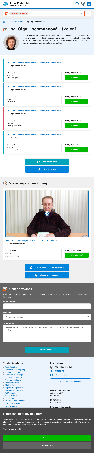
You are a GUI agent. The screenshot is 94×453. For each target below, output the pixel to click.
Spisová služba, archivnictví (15, 401)
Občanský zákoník (12, 383)
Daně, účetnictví (11, 367)
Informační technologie (14, 375)
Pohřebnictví (10, 393)
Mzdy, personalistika (13, 380)
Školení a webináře (16, 22)
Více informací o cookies (13, 429)
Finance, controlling (12, 372)
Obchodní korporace (13, 385)
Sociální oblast (11, 398)
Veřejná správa (11, 406)
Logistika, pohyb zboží (13, 377)
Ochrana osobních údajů (14, 390)
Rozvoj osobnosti (11, 395)
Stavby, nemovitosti (12, 403)
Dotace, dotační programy (15, 370)
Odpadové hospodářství (14, 388)
